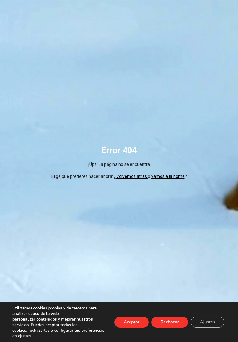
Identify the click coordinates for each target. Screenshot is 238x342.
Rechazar (170, 322)
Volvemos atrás (132, 176)
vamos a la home (168, 176)
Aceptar (131, 322)
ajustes (24, 336)
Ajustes (207, 322)
